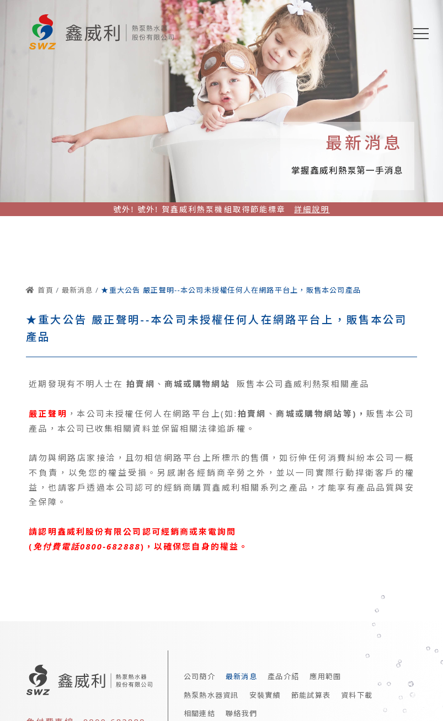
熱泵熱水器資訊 (211, 695)
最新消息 (241, 676)
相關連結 (199, 713)
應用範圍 (325, 676)
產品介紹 (283, 676)
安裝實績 (265, 695)
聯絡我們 (241, 713)
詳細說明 (311, 209)
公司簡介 (199, 676)
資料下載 (356, 695)
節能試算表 (310, 695)
